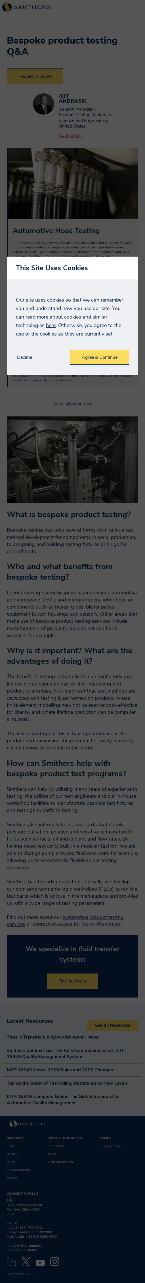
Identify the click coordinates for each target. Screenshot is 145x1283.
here (51, 325)
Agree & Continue (99, 357)
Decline (24, 357)
